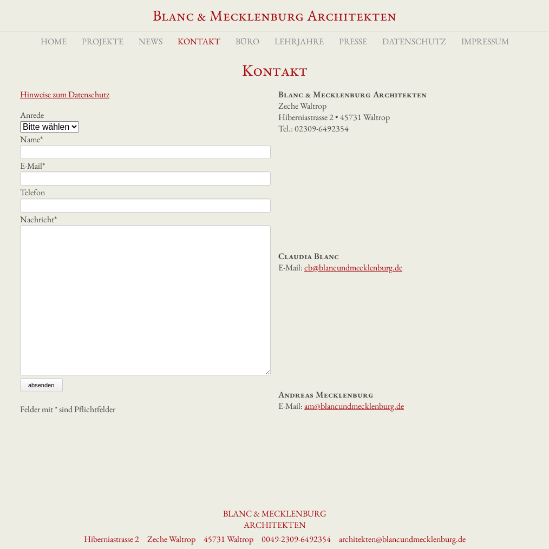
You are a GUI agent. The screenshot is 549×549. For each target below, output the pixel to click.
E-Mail (32, 181)
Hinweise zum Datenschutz (64, 110)
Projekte (102, 53)
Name (31, 155)
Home (54, 53)
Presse (353, 53)
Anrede (32, 130)
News (150, 53)
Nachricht (38, 234)
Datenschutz (414, 53)
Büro (247, 53)
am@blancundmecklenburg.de (354, 421)
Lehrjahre (299, 53)
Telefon (32, 208)
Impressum (485, 53)
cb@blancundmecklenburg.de (353, 283)
